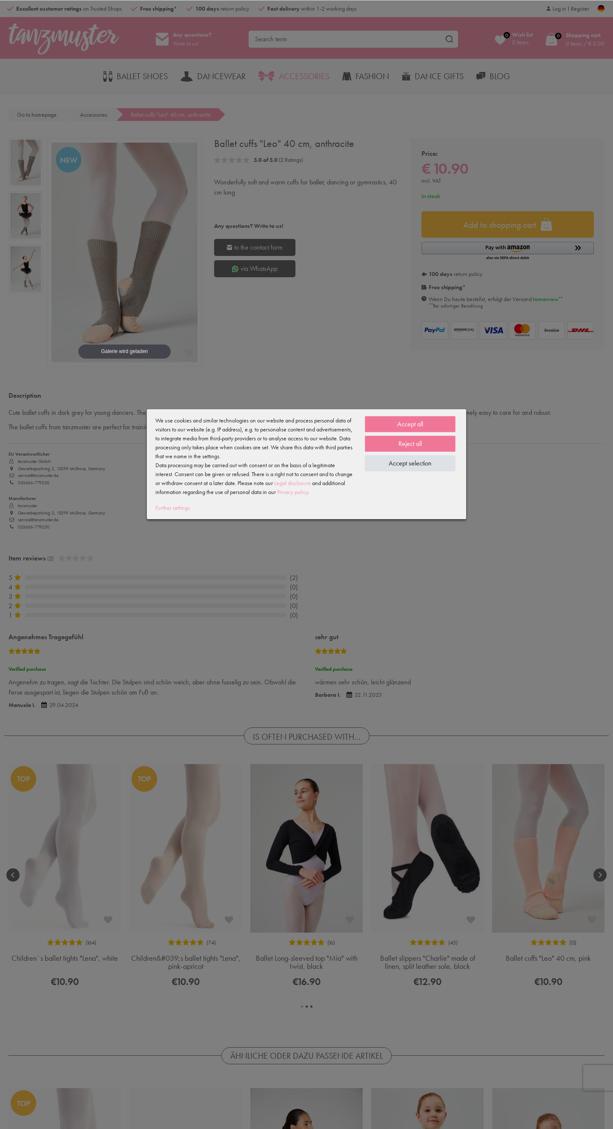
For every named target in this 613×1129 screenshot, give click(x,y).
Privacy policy (292, 492)
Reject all (410, 443)
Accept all (410, 423)
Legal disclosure (292, 483)
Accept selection (410, 463)
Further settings (172, 507)
